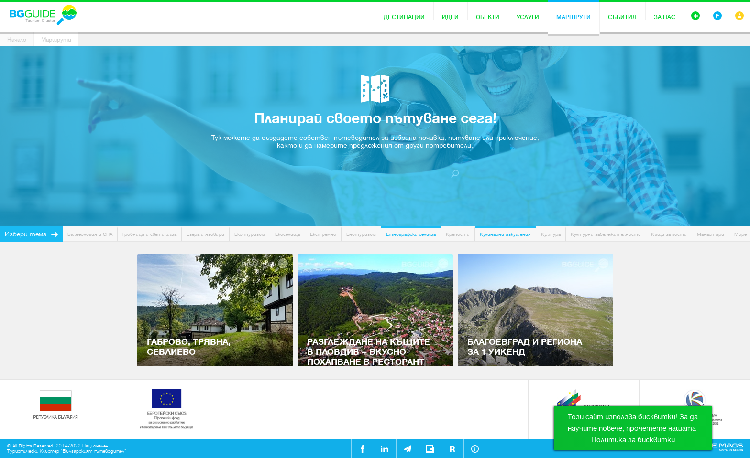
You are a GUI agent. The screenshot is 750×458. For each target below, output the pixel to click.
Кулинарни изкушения (505, 234)
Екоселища (287, 234)
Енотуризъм (361, 234)
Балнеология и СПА (89, 234)
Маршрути (573, 17)
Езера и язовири (205, 234)
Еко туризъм (249, 234)
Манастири (710, 234)
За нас (664, 17)
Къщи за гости (669, 234)
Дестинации (404, 17)
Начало (16, 39)
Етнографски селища (411, 234)
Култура (551, 234)
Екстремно (323, 234)
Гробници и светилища (149, 234)
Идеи (450, 17)
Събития (622, 17)
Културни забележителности (606, 234)
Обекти (487, 17)
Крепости (458, 234)
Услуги (528, 17)
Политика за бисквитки (633, 440)
